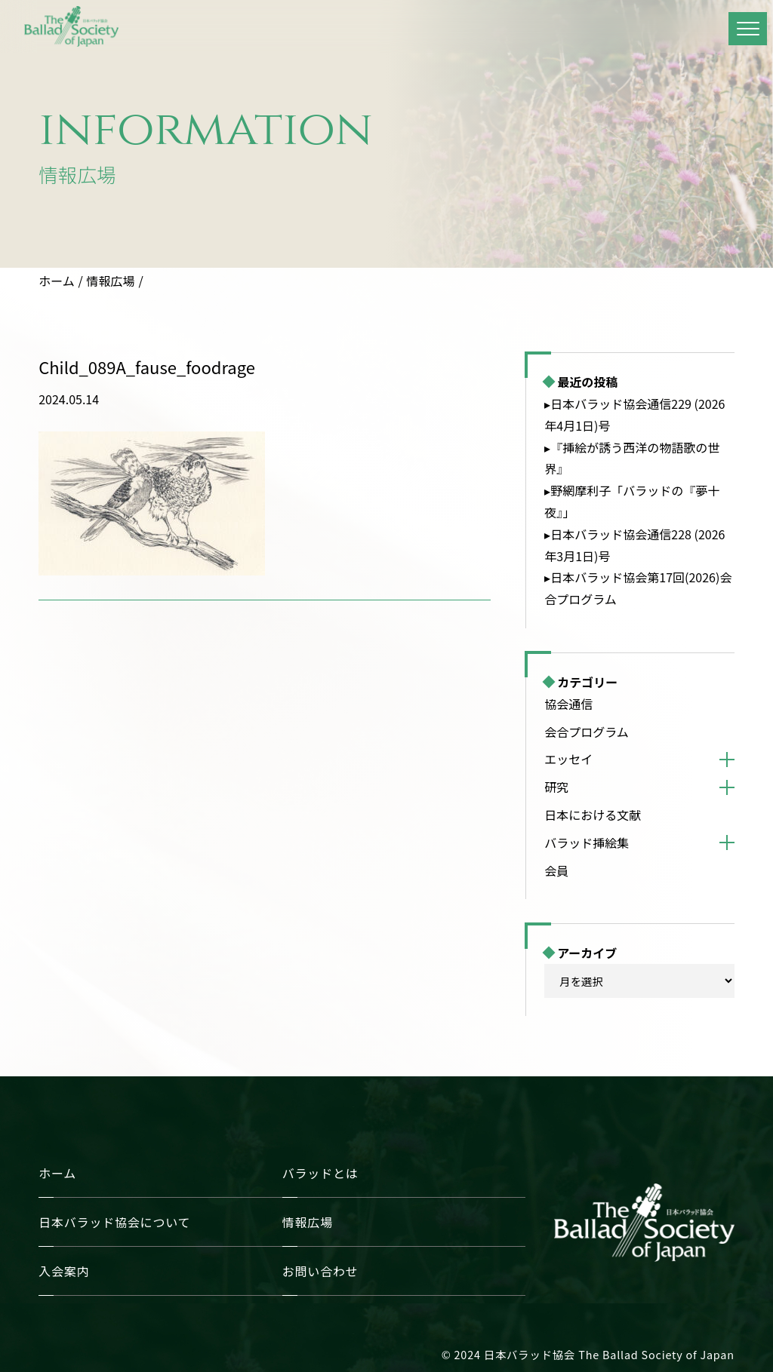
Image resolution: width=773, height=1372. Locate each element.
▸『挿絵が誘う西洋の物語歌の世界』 (631, 458)
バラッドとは (320, 1173)
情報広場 (111, 281)
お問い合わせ (320, 1271)
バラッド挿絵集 (586, 842)
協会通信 (568, 704)
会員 (556, 870)
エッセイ (568, 759)
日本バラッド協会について (114, 1222)
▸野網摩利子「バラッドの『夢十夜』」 (631, 501)
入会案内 (63, 1271)
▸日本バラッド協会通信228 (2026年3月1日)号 (634, 545)
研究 (556, 787)
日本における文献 (592, 815)
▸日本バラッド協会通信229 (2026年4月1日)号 (634, 414)
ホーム (56, 281)
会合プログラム (586, 732)
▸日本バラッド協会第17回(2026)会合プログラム (637, 588)
